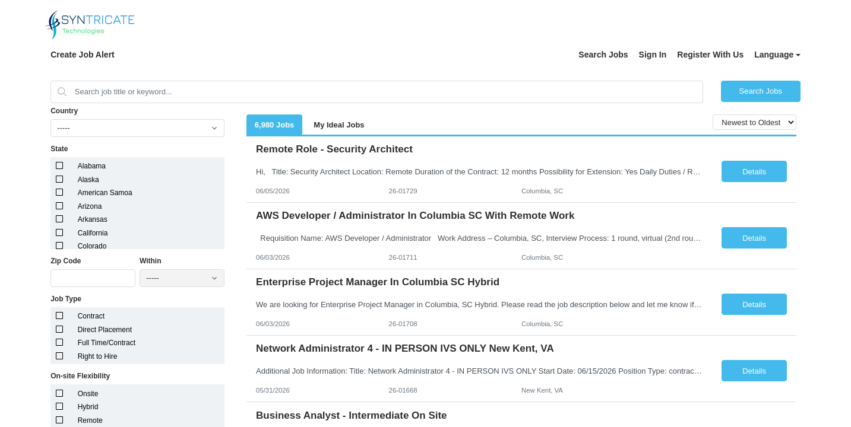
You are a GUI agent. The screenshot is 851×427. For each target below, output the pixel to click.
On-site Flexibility (80, 376)
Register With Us (710, 54)
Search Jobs (603, 54)
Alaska (88, 180)
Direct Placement (105, 330)
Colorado (92, 246)
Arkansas (92, 219)
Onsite (88, 394)
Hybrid (88, 407)
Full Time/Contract (106, 343)
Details (754, 171)
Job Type (65, 299)
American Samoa (105, 193)
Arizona (90, 206)
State (59, 149)
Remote (90, 420)
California (93, 233)
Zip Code (65, 261)
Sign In (653, 54)
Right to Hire (98, 356)
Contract (91, 316)
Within (151, 261)
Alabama (92, 166)
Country (64, 111)
